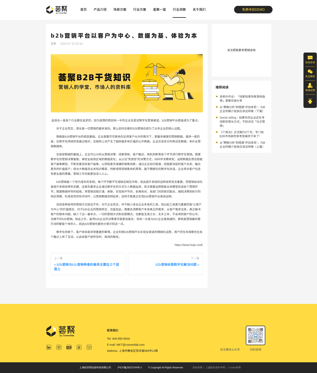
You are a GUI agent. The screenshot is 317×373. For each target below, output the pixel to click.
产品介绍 (100, 9)
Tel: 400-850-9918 (118, 338)
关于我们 (199, 9)
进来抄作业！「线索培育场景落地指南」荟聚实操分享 (242, 98)
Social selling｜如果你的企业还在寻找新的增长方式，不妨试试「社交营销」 (242, 121)
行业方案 (139, 9)
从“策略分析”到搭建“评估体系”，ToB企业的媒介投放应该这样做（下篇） (242, 109)
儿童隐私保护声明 (215, 367)
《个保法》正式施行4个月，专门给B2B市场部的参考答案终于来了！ (242, 134)
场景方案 (119, 9)
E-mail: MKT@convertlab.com (126, 344)
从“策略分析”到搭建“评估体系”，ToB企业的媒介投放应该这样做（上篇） (242, 144)
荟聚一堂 (159, 9)
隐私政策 (197, 367)
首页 (83, 9)
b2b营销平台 (73, 136)
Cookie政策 (234, 367)
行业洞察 (179, 9)
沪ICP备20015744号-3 (129, 367)
